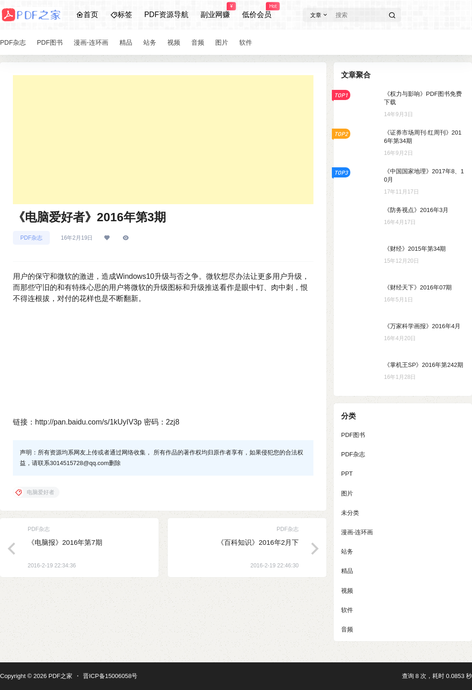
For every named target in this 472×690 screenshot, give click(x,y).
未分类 (350, 512)
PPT (347, 473)
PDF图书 (353, 434)
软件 (347, 610)
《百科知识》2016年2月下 (258, 542)
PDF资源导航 (166, 14)
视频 (347, 590)
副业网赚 (215, 10)
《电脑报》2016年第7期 (65, 542)
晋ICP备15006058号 (110, 675)
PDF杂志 (31, 238)
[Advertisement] (163, 139)
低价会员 (256, 10)
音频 (347, 629)
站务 (347, 551)
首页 (87, 14)
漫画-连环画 (357, 532)
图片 (347, 493)
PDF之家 (59, 675)
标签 (121, 14)
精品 (347, 570)
